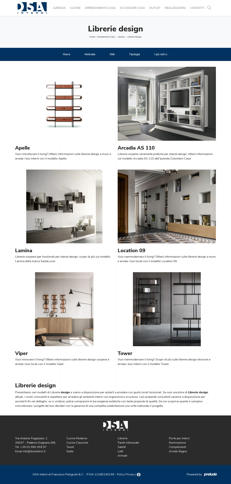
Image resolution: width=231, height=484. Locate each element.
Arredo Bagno (178, 451)
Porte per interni (179, 438)
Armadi (122, 456)
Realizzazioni (175, 8)
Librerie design (135, 36)
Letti (120, 451)
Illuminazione (177, 443)
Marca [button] (66, 54)
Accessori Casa (132, 8)
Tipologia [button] (134, 54)
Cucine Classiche (77, 443)
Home (92, 36)
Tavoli (70, 447)
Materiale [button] (90, 54)
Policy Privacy (126, 474)
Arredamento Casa (100, 8)
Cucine (75, 8)
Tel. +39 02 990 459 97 (31, 447)
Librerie (121, 36)
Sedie (69, 451)
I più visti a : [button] (161, 54)
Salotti (122, 447)
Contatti (197, 8)
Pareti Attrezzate (128, 443)
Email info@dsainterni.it (30, 451)
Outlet (154, 8)
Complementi (177, 447)
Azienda (59, 8)
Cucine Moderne (76, 438)
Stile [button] (112, 54)
